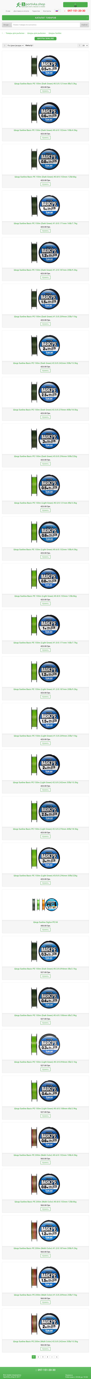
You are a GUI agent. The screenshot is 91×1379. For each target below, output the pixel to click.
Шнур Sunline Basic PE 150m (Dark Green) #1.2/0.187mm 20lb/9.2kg (45, 270)
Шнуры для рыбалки (36, 33)
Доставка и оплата (21, 11)
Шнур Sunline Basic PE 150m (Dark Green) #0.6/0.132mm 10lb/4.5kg (45, 130)
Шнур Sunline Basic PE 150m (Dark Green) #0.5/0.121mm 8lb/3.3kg (45, 83)
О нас (8, 11)
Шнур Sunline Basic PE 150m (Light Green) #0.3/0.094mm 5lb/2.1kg (45, 1062)
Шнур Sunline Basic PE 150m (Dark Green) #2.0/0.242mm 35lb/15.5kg (45, 363)
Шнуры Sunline (55, 33)
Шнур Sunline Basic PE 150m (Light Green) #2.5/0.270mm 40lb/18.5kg (45, 829)
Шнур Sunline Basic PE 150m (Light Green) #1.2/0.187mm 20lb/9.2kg (45, 689)
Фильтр (29, 45)
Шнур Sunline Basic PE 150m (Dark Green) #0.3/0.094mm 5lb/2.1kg (45, 969)
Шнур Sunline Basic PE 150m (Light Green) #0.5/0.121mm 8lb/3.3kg (45, 503)
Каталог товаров (61, 17)
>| (56, 1357)
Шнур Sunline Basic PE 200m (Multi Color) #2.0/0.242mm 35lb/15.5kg (45, 1341)
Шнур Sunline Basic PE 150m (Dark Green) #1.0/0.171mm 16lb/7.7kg (45, 223)
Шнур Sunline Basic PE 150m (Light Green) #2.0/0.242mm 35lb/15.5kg (45, 782)
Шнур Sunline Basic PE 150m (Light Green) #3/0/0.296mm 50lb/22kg (45, 875)
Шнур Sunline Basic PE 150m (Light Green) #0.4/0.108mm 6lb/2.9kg (45, 1108)
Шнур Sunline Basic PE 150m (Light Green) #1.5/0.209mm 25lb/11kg (45, 736)
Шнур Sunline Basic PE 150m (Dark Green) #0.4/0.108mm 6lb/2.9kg (45, 1015)
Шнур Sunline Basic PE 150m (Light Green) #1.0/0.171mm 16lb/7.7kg (45, 643)
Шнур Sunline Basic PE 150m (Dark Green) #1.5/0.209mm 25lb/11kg (45, 316)
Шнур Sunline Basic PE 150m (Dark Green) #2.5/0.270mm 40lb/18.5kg (45, 410)
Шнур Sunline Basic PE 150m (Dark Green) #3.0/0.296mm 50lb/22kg (45, 456)
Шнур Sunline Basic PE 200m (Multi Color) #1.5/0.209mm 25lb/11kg (45, 1295)
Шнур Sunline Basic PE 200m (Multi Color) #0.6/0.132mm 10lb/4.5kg (45, 1155)
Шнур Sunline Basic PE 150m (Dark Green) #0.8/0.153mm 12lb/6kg (45, 177)
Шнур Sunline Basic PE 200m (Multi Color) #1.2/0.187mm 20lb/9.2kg (45, 1248)
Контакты (47, 11)
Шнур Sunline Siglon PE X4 (45, 922)
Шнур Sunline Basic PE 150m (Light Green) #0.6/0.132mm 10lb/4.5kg (45, 549)
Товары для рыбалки (15, 33)
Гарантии (36, 11)
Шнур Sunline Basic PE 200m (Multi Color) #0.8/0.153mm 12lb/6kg (45, 1202)
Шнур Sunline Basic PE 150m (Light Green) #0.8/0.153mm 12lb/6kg (46, 596)
